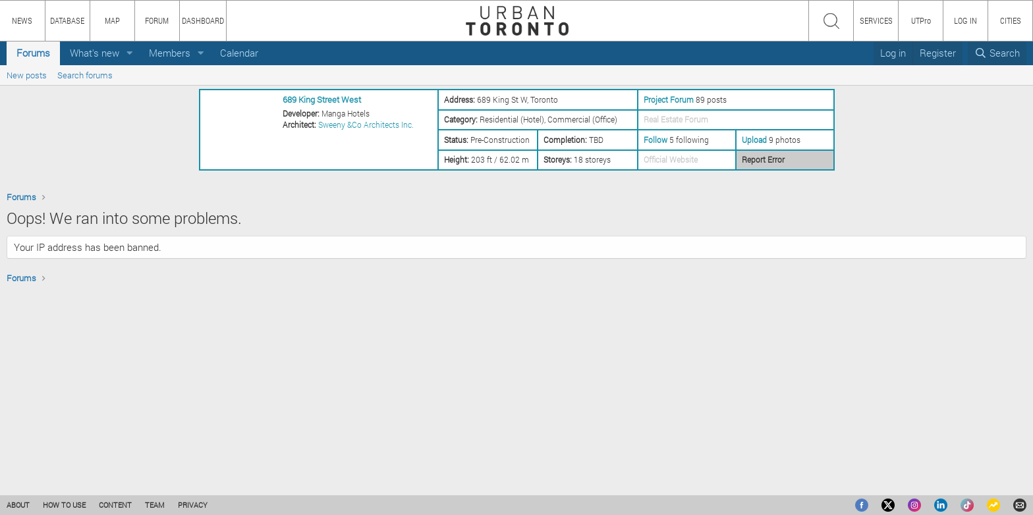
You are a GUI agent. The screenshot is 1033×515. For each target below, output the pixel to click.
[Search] (997, 53)
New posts (27, 75)
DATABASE (67, 20)
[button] (130, 53)
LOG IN (965, 20)
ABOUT (18, 505)
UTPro (921, 20)
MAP (112, 20)
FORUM (157, 20)
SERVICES (876, 20)
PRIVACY (193, 505)
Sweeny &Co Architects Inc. (366, 124)
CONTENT (115, 505)
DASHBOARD (203, 20)
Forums (33, 52)
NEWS (22, 20)
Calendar (239, 52)
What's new (94, 52)
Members (169, 52)
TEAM (155, 505)
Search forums (85, 75)
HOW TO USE (64, 505)
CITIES (1010, 20)
